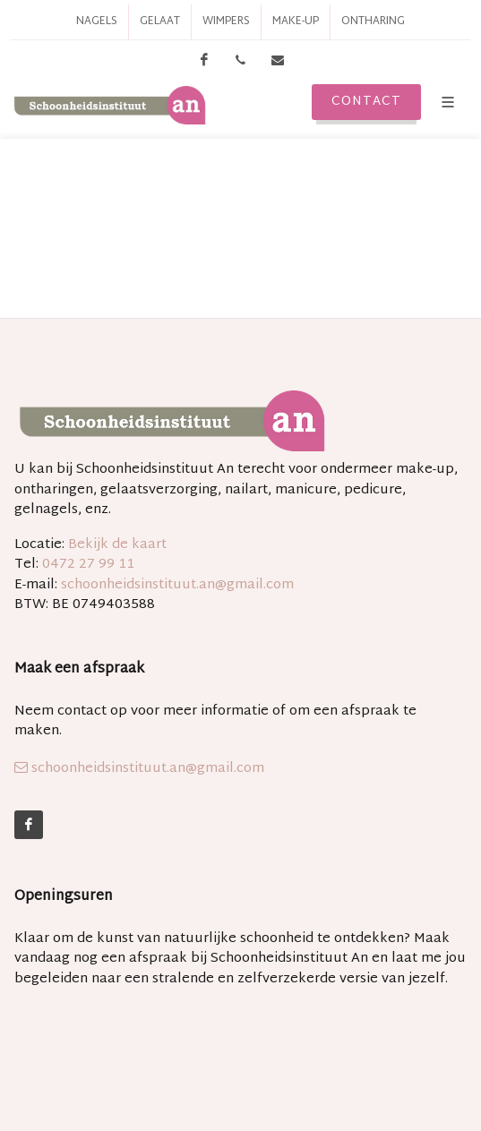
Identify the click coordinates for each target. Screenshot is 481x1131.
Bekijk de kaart (115, 545)
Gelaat (160, 21)
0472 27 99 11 (88, 565)
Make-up (295, 21)
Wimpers (226, 21)
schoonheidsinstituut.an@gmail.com (177, 585)
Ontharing (373, 21)
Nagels (96, 21)
